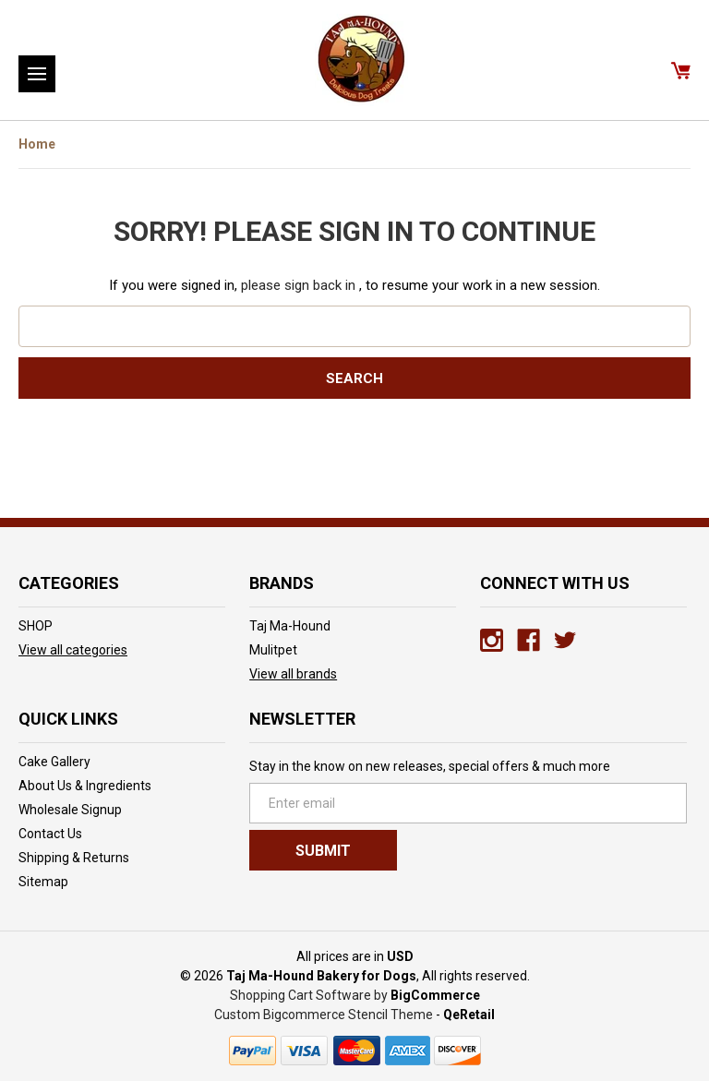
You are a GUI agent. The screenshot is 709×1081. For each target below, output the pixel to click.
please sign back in (298, 285)
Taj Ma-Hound (289, 626)
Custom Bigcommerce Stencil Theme (323, 1014)
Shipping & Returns (73, 857)
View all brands (293, 674)
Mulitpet (273, 650)
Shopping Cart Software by (309, 995)
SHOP (35, 626)
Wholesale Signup (70, 809)
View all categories (72, 650)
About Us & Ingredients (84, 785)
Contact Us (50, 833)
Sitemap (43, 881)
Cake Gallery (54, 761)
